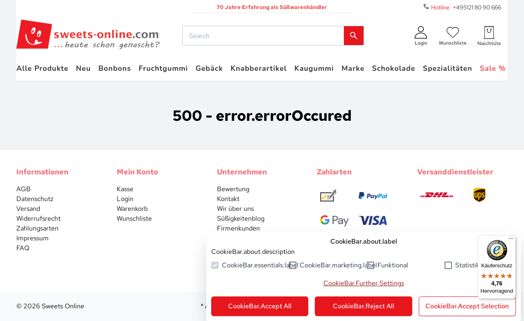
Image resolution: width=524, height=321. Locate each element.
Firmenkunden (238, 228)
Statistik (467, 265)
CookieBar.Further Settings (363, 283)
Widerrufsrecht (38, 218)
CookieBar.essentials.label (260, 265)
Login (125, 198)
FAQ (22, 248)
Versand (28, 208)
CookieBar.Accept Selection (467, 306)
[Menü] (511, 240)
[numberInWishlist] (453, 36)
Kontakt (228, 198)
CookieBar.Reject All (363, 306)
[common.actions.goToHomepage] (88, 36)
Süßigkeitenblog (240, 218)
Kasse (125, 189)
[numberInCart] (489, 36)
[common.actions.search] (265, 35)
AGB (23, 189)
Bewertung (233, 189)
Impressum (32, 238)
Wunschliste (134, 218)
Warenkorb (132, 208)
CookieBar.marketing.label (338, 265)
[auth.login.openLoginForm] (421, 36)
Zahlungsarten (37, 228)
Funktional (392, 265)
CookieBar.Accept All (259, 306)
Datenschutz (34, 198)
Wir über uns (235, 208)
